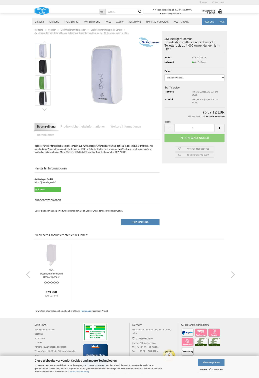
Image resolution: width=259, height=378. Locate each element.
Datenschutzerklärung (78, 371)
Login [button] (203, 2)
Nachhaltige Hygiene (157, 22)
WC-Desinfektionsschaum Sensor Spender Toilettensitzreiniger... (51, 274)
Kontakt (38, 342)
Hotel (108, 22)
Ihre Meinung (140, 222)
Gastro (120, 22)
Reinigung (54, 22)
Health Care (134, 22)
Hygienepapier (71, 22)
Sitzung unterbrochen (44, 329)
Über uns (209, 22)
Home (221, 22)
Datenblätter (45, 135)
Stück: (167, 122)
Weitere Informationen (211, 369)
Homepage (86, 311)
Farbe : (167, 71)
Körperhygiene (92, 22)
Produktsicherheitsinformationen (83, 126)
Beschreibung (46, 126)
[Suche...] (103, 12)
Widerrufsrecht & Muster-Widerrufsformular (55, 351)
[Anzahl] (194, 128)
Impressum (39, 338)
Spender (39, 22)
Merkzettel (218, 2)
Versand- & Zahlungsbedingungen (50, 347)
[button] (45, 110)
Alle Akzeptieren (211, 362)
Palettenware (181, 22)
